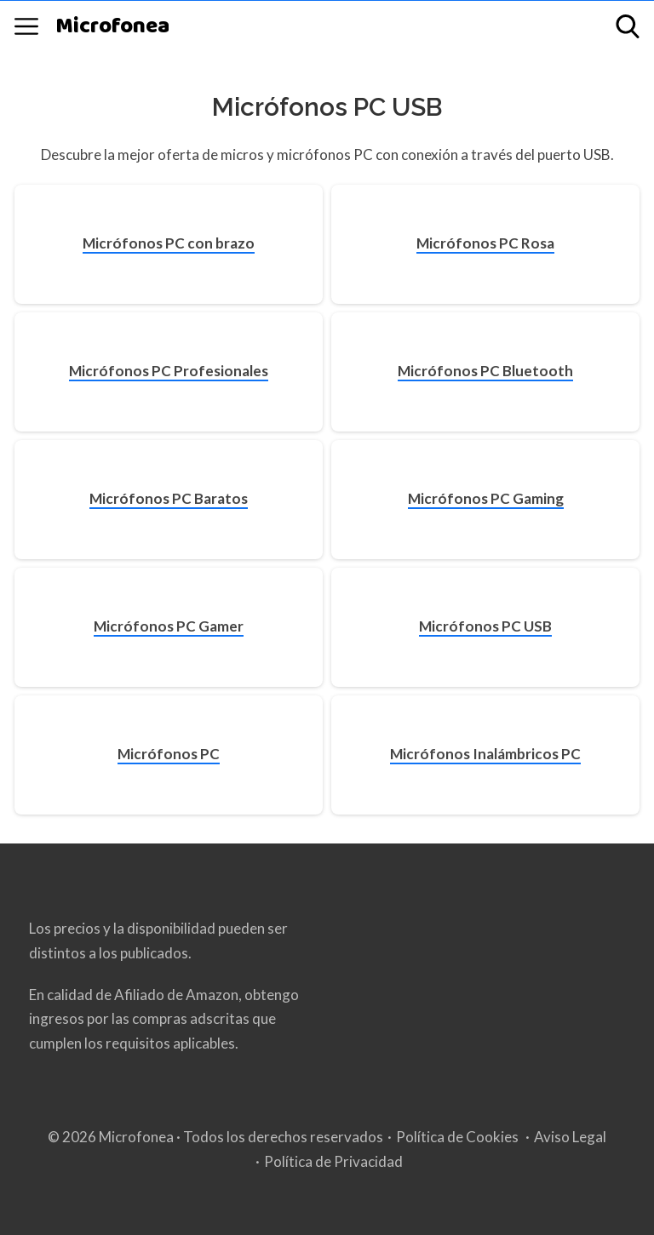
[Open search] (628, 26)
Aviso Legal (570, 1137)
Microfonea (112, 27)
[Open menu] (26, 26)
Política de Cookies (457, 1137)
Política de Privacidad (333, 1161)
